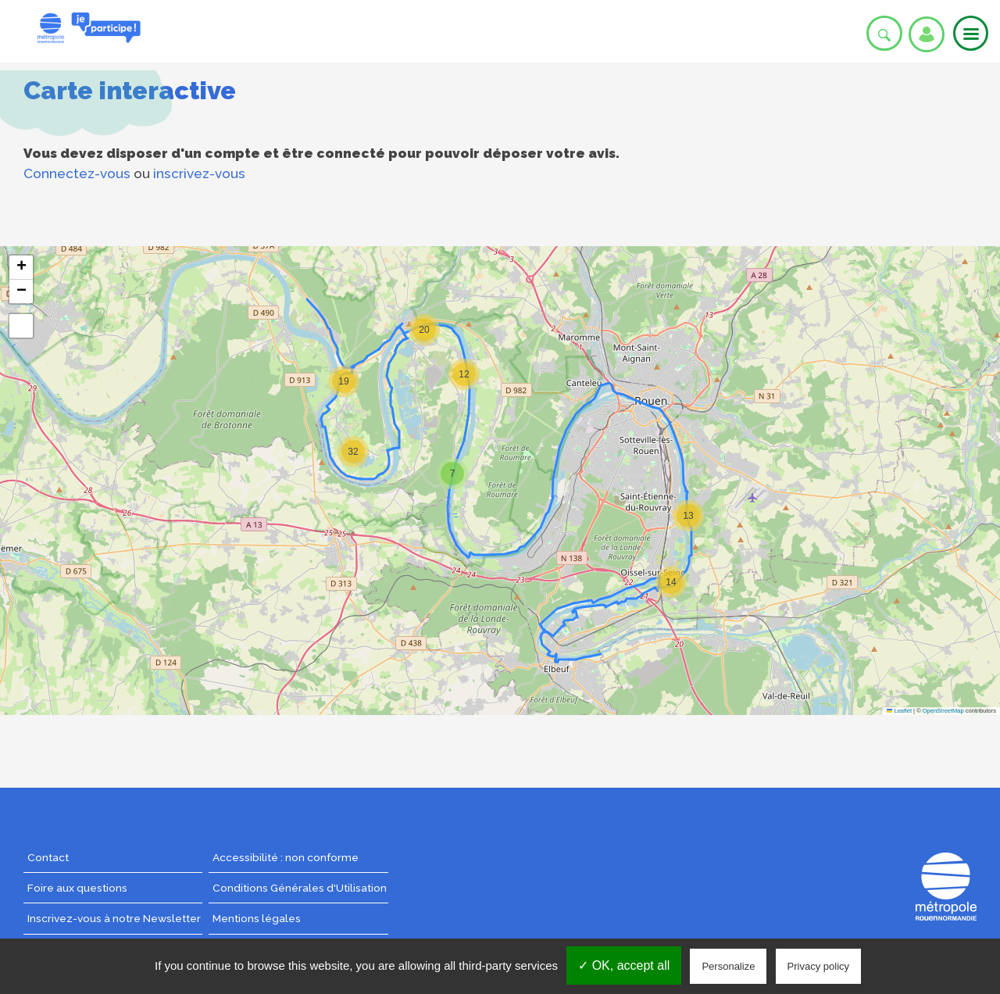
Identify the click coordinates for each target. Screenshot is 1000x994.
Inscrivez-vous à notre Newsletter (114, 918)
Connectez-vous (76, 173)
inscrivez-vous (199, 173)
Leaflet (899, 710)
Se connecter (927, 34)
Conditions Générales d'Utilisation (299, 887)
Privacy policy (818, 966)
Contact (48, 857)
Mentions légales (256, 918)
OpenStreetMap (943, 710)
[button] (424, 329)
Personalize (728, 966)
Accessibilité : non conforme (285, 857)
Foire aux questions (77, 887)
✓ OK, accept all (624, 965)
